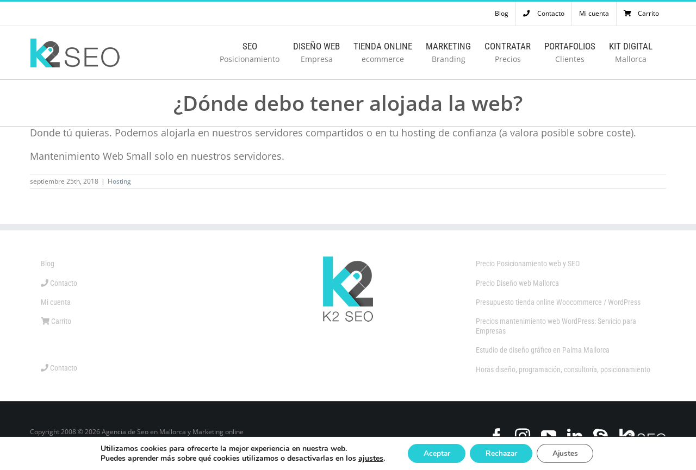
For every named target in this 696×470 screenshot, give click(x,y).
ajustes (367, 458)
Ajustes (568, 453)
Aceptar (434, 453)
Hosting (119, 181)
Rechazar (501, 453)
